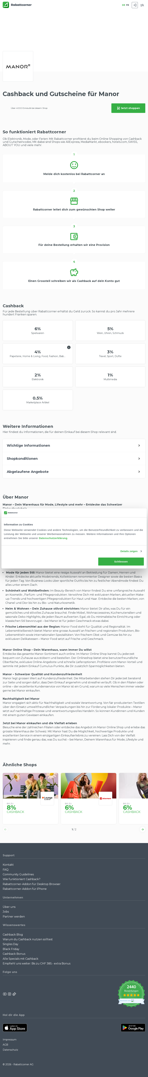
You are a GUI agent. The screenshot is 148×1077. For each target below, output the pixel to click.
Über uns (9, 906)
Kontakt (8, 864)
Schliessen (121, 561)
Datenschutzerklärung (53, 538)
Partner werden (14, 916)
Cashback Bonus (14, 953)
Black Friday (11, 949)
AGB (5, 1044)
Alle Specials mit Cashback (20, 958)
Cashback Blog (13, 934)
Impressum (9, 1039)
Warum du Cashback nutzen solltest (28, 939)
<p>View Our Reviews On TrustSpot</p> (131, 994)
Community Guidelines (18, 874)
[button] (5, 829)
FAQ (5, 869)
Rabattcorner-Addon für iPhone (25, 888)
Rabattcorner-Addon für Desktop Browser (32, 884)
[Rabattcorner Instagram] (9, 994)
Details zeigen (128, 551)
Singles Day (10, 944)
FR (127, 5)
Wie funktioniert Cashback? (21, 879)
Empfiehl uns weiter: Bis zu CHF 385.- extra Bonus (36, 963)
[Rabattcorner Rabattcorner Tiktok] (14, 994)
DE (123, 5)
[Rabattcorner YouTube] (5, 994)
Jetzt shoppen (128, 108)
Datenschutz (10, 1049)
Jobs (6, 911)
